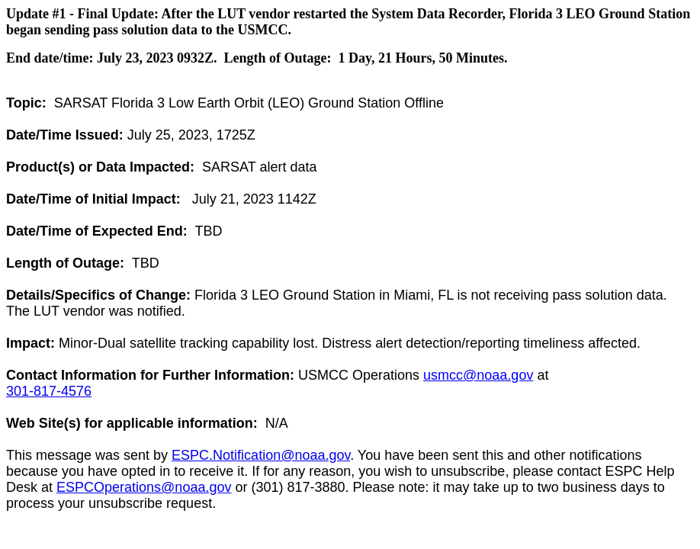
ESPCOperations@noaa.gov (143, 487)
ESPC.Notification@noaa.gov (261, 455)
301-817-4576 (49, 391)
